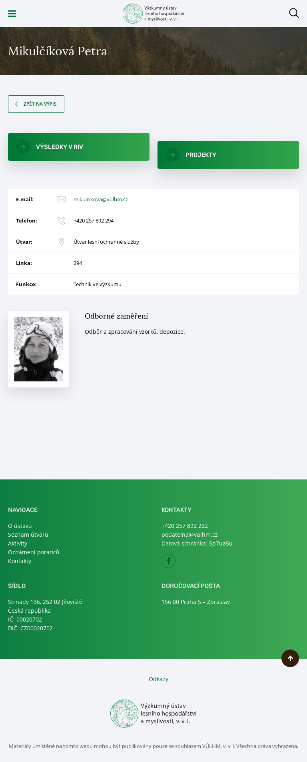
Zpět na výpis (40, 103)
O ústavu (20, 525)
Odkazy (158, 679)
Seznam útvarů (28, 534)
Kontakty (19, 561)
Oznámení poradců (34, 552)
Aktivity (17, 543)
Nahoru (290, 658)
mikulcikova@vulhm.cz (101, 199)
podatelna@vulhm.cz (189, 534)
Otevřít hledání (294, 13)
